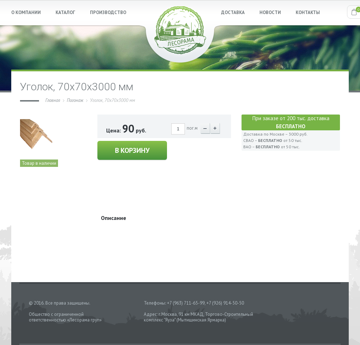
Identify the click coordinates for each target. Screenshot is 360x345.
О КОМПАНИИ (26, 12)
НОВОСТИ (270, 12)
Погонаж (75, 100)
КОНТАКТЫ (308, 12)
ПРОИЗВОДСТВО (108, 12)
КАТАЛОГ (65, 12)
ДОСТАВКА (233, 12)
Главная (52, 100)
